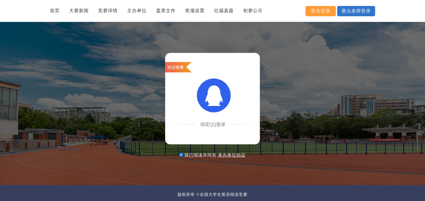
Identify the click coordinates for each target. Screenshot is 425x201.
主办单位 (137, 10)
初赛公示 (253, 10)
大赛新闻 (79, 10)
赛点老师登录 (356, 11)
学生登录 (320, 11)
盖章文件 (166, 10)
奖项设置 (195, 10)
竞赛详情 (108, 10)
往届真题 (224, 10)
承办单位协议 (232, 155)
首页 (55, 10)
